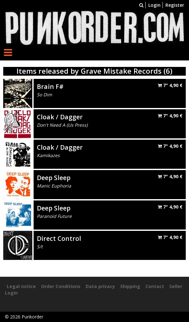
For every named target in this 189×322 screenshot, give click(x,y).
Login (154, 5)
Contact (154, 286)
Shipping (130, 286)
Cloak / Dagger (60, 117)
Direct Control (59, 238)
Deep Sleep (53, 177)
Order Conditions (60, 286)
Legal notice (21, 286)
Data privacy (100, 286)
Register (174, 5)
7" (170, 85)
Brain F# (50, 86)
